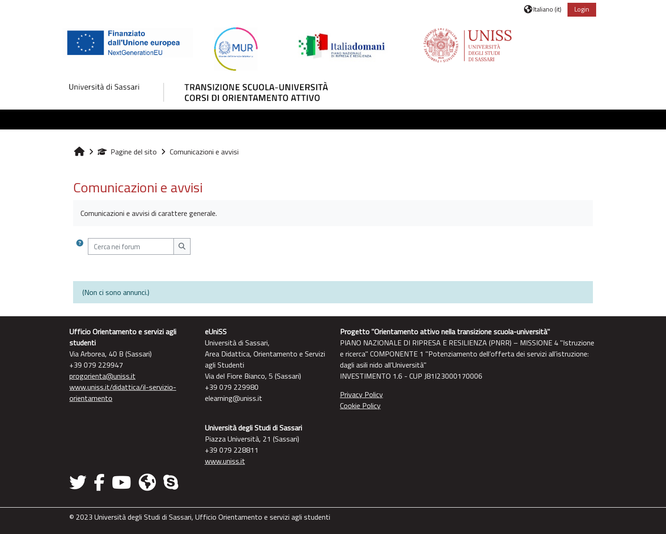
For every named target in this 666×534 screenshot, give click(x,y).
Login (581, 9)
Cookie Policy (360, 405)
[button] (543, 9)
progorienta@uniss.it (102, 375)
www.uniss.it (225, 460)
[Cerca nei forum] (131, 246)
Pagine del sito (127, 151)
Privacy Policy (361, 394)
